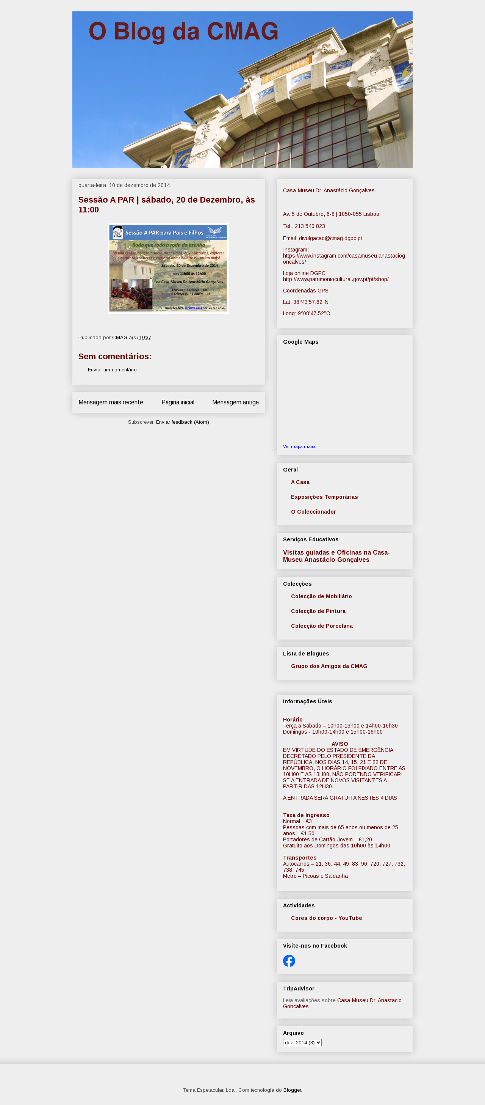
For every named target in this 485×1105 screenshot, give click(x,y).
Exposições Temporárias (324, 497)
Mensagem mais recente (110, 402)
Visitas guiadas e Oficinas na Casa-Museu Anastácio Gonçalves (336, 556)
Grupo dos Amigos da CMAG (329, 666)
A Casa (300, 482)
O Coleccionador (313, 512)
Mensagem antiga (235, 402)
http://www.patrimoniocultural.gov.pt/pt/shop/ (336, 279)
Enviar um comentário (112, 370)
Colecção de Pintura (318, 611)
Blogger (292, 1090)
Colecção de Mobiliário (321, 596)
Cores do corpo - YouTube (326, 918)
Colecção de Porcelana (322, 626)
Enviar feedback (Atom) (182, 422)
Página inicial (177, 402)
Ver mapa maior (299, 446)
